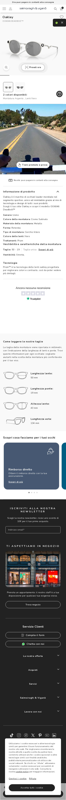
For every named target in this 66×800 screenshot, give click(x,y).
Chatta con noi (33, 644)
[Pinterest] (40, 735)
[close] (61, 17)
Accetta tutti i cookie (31, 787)
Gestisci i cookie (18, 778)
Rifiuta (32, 778)
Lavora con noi (33, 711)
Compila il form (33, 635)
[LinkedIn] (54, 735)
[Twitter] (33, 735)
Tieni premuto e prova (33, 165)
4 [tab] (37, 492)
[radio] (8, 87)
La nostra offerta (33, 656)
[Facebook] (26, 735)
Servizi (33, 683)
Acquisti (33, 670)
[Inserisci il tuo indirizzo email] (33, 529)
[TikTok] (12, 735)
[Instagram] (19, 735)
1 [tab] (29, 492)
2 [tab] (31, 492)
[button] (61, 9)
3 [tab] (34, 492)
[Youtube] (47, 735)
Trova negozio (33, 604)
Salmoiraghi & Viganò (33, 697)
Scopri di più (45, 249)
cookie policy (22, 771)
